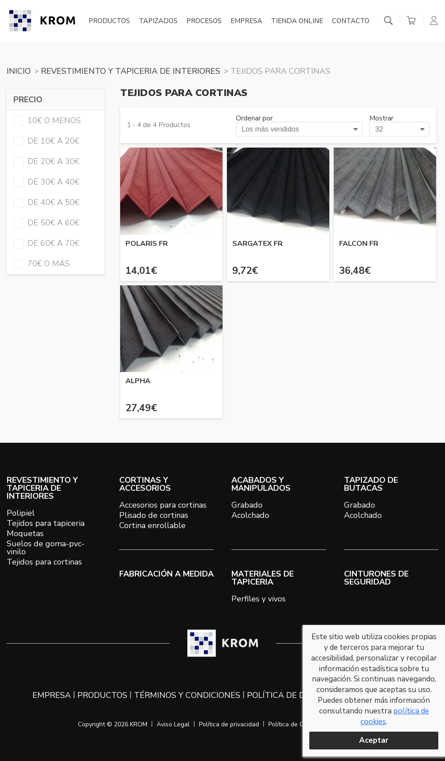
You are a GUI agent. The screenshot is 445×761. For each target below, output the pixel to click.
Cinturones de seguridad (376, 578)
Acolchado (250, 515)
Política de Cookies (295, 724)
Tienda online (297, 21)
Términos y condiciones (187, 695)
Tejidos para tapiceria (46, 523)
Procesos (204, 21)
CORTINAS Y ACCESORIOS (145, 484)
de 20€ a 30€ (46, 161)
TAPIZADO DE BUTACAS (371, 484)
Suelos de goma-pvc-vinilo (46, 547)
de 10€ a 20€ (46, 141)
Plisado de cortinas (153, 515)
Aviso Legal (173, 724)
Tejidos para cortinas (44, 562)
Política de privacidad (229, 724)
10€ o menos (47, 120)
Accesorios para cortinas (162, 505)
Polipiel (21, 513)
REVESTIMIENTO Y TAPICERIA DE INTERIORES (130, 71)
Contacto (350, 21)
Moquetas (25, 533)
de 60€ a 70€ (46, 243)
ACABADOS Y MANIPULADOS (261, 484)
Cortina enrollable (152, 525)
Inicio (19, 71)
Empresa (246, 21)
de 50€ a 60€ (46, 222)
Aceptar (373, 740)
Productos (109, 21)
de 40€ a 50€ (46, 202)
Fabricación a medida (166, 574)
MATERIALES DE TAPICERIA (262, 578)
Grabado (247, 505)
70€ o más (41, 263)
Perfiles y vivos (258, 598)
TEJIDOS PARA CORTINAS (280, 71)
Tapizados (158, 21)
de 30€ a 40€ (46, 181)
